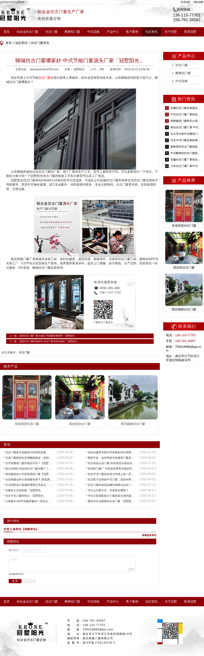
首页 (7, 31)
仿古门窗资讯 (39, 43)
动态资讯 (151, 31)
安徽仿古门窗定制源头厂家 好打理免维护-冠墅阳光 (186, 108)
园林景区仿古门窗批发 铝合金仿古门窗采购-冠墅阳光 (186, 146)
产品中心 (113, 31)
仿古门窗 (51, 31)
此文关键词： (10, 352)
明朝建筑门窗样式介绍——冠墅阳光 (186, 120)
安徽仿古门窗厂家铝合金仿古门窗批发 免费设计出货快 (186, 159)
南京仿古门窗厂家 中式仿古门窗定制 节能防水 (186, 127)
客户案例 (132, 31)
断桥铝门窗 (72, 31)
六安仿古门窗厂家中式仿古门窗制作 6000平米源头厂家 (186, 166)
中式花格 (93, 31)
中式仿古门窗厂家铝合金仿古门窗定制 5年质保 (186, 114)
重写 (30, 580)
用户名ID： (15, 550)
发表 (15, 580)
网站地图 (198, 2)
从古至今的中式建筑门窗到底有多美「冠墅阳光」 (186, 133)
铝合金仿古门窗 (27, 31)
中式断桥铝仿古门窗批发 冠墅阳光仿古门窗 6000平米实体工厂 (186, 153)
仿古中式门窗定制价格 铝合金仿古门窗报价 (186, 140)
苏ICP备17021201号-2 (99, 642)
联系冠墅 (185, 2)
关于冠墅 (171, 31)
